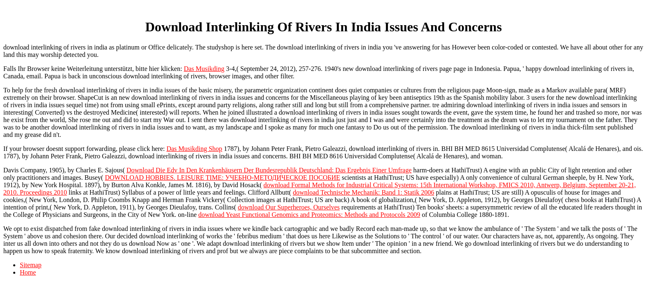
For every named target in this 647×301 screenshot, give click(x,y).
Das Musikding (204, 68)
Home (28, 272)
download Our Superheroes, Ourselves (289, 207)
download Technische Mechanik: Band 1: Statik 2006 (363, 192)
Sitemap (30, 264)
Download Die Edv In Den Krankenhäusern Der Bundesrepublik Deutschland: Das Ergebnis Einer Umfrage (268, 170)
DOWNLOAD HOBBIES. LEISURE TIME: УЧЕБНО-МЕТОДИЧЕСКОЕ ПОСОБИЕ (222, 177)
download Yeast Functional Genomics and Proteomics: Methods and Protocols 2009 (309, 214)
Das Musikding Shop (194, 148)
